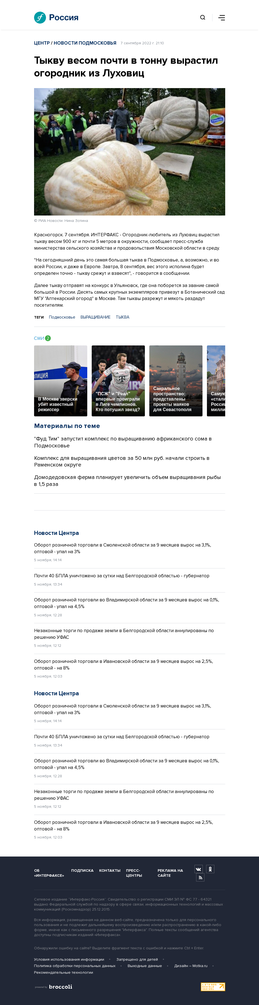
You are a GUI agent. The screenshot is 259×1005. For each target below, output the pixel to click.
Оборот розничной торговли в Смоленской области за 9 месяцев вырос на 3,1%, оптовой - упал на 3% (122, 548)
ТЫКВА (122, 317)
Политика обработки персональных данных (75, 965)
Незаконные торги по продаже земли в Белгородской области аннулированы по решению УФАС (124, 634)
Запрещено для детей (137, 959)
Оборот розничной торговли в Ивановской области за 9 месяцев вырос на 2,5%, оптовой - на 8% (123, 664)
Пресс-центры (134, 873)
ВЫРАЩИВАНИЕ (96, 317)
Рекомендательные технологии (63, 972)
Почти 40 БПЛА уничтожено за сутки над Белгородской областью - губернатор (121, 576)
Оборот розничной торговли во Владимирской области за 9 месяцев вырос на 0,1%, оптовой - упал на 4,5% (126, 603)
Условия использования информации (69, 959)
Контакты (109, 870)
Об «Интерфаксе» (49, 873)
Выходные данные (145, 965)
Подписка (82, 870)
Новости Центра (56, 533)
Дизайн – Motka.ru (190, 965)
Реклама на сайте (170, 873)
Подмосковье (62, 317)
